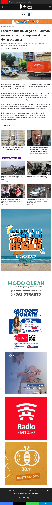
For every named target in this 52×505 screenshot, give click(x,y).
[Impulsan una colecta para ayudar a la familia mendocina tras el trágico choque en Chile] (13, 168)
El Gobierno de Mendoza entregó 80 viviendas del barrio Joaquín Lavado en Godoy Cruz (11, 201)
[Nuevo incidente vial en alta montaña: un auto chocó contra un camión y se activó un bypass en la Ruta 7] (39, 191)
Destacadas (10, 26)
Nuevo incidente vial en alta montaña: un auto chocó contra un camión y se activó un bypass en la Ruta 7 (38, 201)
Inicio (3, 26)
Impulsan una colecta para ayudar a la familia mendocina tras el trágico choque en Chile (13, 178)
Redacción (5, 48)
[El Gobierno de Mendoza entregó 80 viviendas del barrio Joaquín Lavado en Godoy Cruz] (13, 191)
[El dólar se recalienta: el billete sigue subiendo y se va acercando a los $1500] (39, 168)
